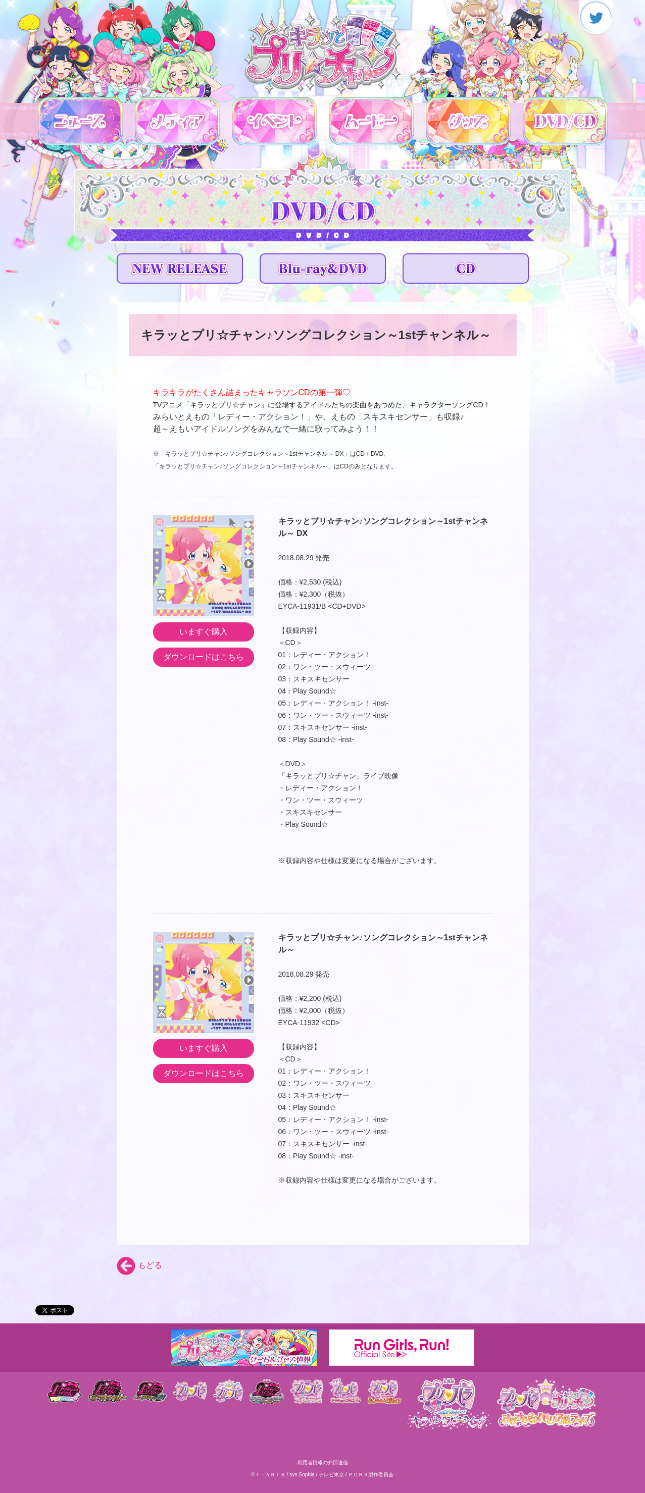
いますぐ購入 (203, 631)
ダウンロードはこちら (203, 657)
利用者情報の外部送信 (322, 1462)
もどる (139, 1265)
